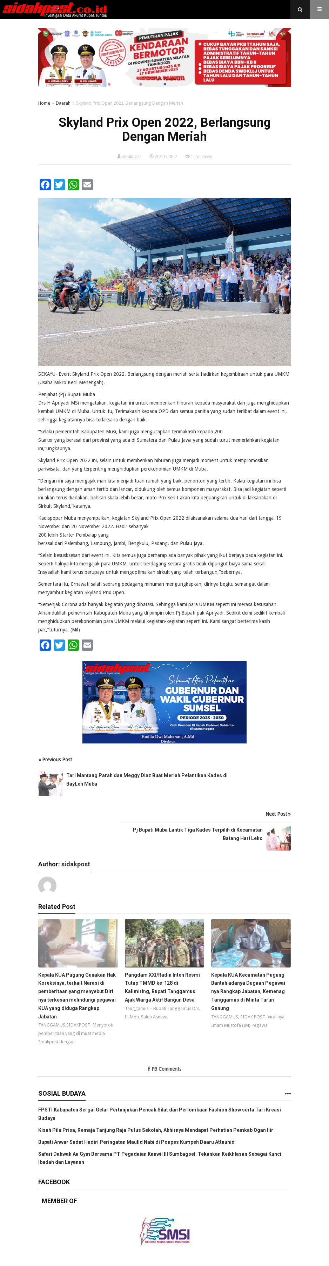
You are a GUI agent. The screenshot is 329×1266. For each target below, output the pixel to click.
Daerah (63, 103)
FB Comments (164, 1069)
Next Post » (278, 814)
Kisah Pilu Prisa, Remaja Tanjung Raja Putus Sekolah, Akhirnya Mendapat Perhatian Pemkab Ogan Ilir (155, 1130)
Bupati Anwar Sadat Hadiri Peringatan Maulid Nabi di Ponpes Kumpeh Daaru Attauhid (136, 1142)
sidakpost (131, 156)
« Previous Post (55, 759)
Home (44, 103)
